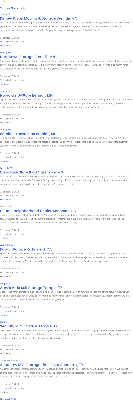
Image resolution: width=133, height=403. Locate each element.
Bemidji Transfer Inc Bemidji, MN (28, 133)
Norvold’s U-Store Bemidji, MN (26, 95)
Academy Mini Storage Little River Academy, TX (41, 364)
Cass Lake (4, 168)
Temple (3, 283)
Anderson (4, 206)
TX (9, 283)
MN (9, 14)
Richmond (8, 244)
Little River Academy (10, 360)
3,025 (8, 398)
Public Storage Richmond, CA (26, 249)
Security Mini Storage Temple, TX (29, 326)
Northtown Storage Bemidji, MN (27, 56)
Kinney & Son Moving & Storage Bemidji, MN (38, 18)
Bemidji (3, 14)
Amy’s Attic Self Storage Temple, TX (31, 287)
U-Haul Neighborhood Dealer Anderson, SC (38, 210)
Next (13, 398)
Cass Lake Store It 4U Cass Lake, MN (31, 172)
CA (1, 244)
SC (11, 206)
